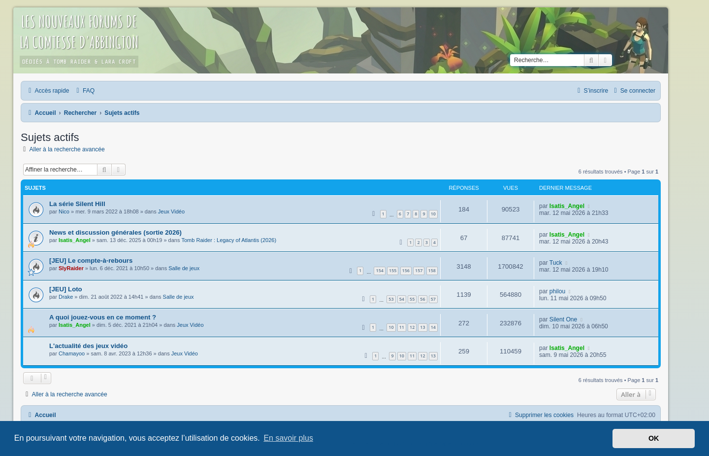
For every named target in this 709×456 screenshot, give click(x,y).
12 (412, 327)
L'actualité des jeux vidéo (88, 346)
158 (432, 270)
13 (422, 327)
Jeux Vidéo (171, 211)
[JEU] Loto (65, 289)
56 (422, 299)
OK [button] (653, 438)
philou (557, 291)
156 (406, 270)
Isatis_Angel (566, 206)
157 (418, 270)
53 (390, 299)
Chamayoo (72, 353)
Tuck (555, 262)
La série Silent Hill (77, 204)
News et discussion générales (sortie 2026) (115, 232)
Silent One (563, 319)
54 (401, 299)
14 (433, 327)
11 (401, 327)
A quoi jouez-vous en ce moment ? (102, 317)
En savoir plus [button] (288, 438)
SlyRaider (71, 268)
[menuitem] (84, 90)
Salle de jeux (183, 268)
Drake (66, 297)
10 (433, 213)
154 (379, 270)
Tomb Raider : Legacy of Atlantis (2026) (228, 240)
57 (433, 299)
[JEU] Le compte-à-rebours (90, 260)
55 (412, 299)
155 (392, 270)
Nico (64, 211)
